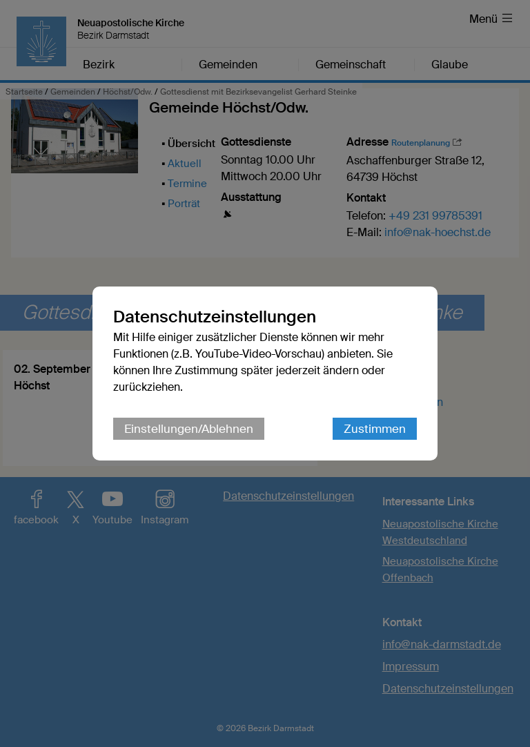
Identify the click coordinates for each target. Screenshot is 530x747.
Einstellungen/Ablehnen (188, 428)
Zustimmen (375, 428)
